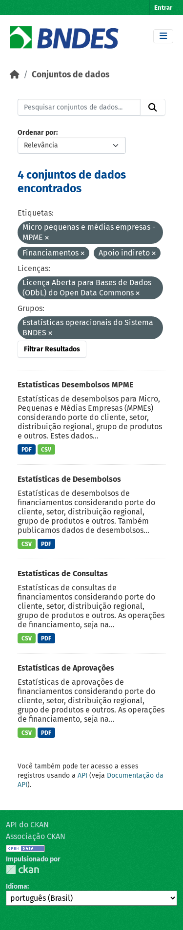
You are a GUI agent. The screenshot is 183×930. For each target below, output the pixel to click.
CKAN (22, 869)
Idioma (16, 886)
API (82, 775)
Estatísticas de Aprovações (66, 668)
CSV (46, 449)
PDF (26, 449)
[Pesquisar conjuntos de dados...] (79, 107)
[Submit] (152, 107)
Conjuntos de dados (70, 75)
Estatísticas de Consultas (63, 573)
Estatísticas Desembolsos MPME (75, 384)
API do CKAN (27, 824)
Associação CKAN (35, 836)
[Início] (15, 75)
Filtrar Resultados (52, 349)
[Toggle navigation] (163, 36)
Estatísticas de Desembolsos (69, 479)
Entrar (163, 7)
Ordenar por (37, 132)
